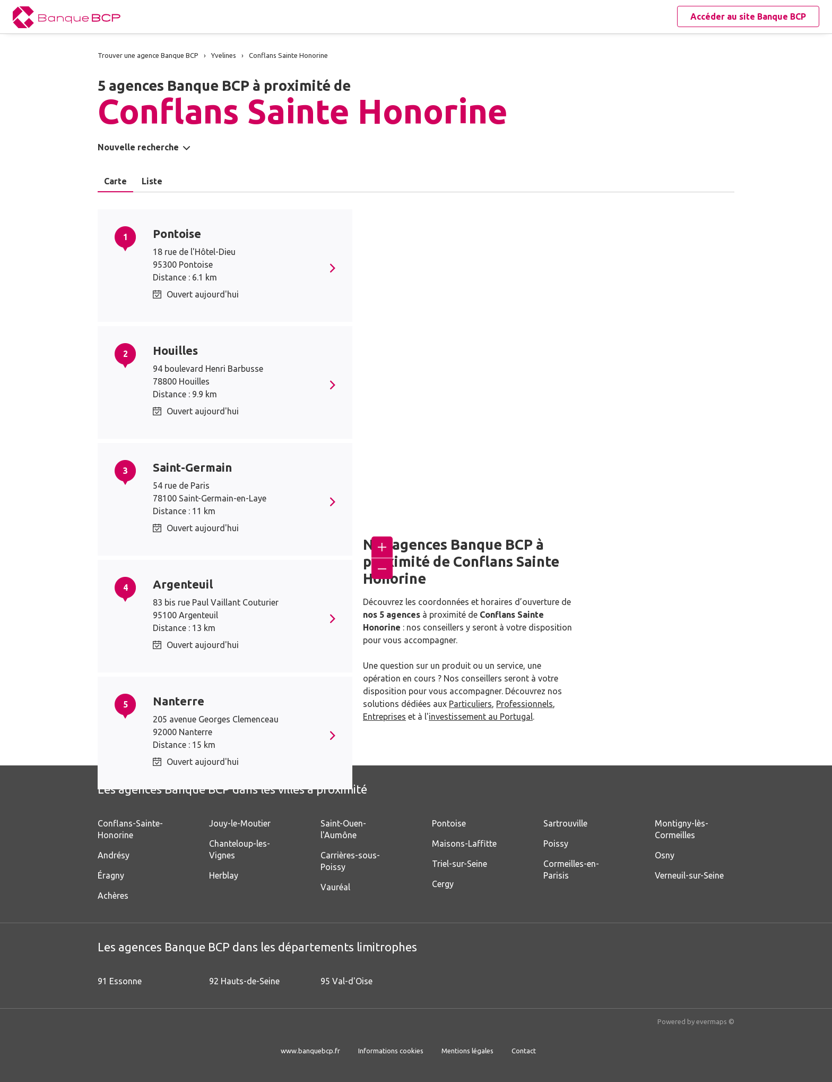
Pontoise (177, 233)
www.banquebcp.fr (310, 1050)
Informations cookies (390, 1050)
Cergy (443, 884)
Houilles (175, 350)
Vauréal (335, 887)
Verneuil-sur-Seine (689, 875)
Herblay (223, 875)
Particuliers (470, 704)
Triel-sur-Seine (459, 863)
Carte (115, 181)
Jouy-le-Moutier (240, 823)
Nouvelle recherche (138, 147)
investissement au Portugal (481, 716)
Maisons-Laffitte (464, 843)
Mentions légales (467, 1050)
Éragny (111, 875)
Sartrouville (565, 823)
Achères (113, 895)
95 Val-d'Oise (346, 981)
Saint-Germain (192, 467)
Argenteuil (183, 584)
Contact (524, 1050)
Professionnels (524, 704)
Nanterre (178, 701)
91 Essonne (120, 981)
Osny (664, 855)
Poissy (555, 843)
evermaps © (715, 1021)
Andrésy (113, 855)
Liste (152, 181)
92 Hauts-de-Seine (244, 981)
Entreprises (384, 716)
